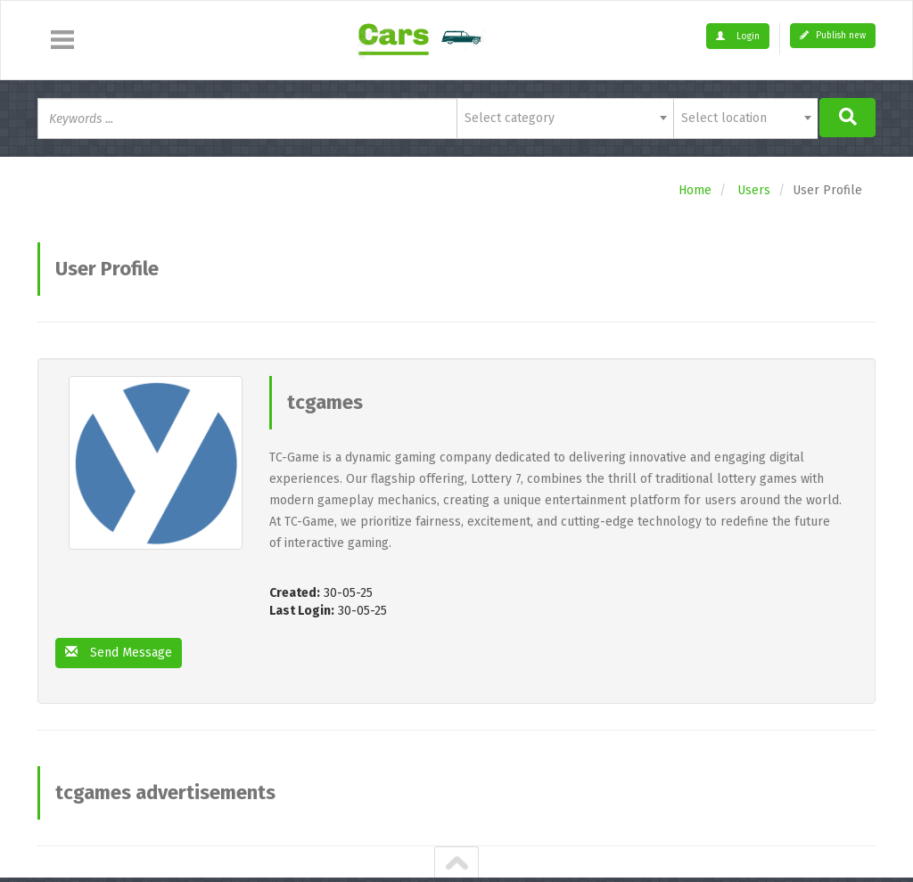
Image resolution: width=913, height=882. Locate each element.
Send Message (118, 652)
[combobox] (564, 118)
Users (753, 190)
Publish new (833, 35)
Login (738, 36)
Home (695, 190)
